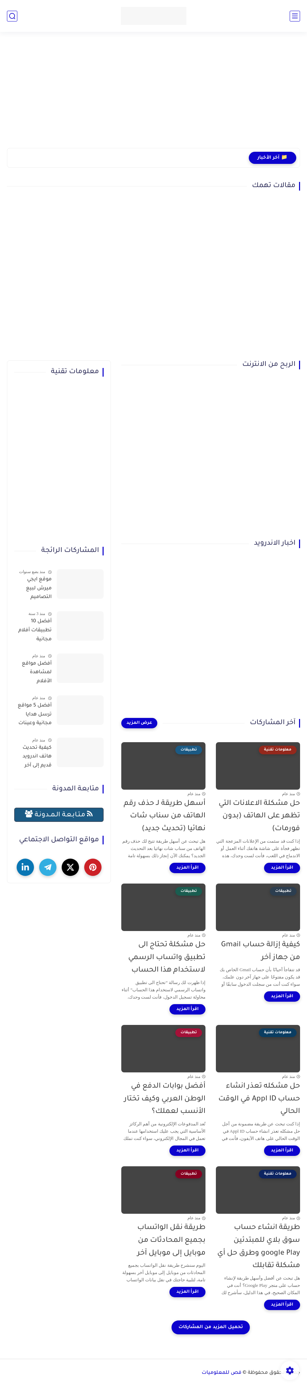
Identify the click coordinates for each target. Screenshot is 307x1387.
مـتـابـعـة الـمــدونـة (59, 814)
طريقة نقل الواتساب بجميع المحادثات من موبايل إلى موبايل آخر (171, 1240)
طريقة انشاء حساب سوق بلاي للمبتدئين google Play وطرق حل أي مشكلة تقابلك (258, 1247)
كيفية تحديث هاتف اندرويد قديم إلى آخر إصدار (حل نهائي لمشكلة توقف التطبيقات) (33, 758)
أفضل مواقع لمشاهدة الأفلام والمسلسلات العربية (36, 674)
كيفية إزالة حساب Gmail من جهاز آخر (260, 951)
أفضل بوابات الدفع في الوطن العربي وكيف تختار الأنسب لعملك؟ (164, 1099)
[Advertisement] (153, 94)
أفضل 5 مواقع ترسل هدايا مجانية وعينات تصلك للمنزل (35, 716)
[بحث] (12, 16)
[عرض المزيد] (139, 723)
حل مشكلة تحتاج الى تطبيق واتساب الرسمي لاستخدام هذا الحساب (166, 958)
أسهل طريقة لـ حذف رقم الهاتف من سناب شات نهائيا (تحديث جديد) (164, 816)
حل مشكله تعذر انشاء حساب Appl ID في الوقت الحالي (259, 1099)
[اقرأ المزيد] (282, 868)
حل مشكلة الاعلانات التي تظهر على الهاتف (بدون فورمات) (259, 816)
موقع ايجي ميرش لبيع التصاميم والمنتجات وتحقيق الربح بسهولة (36, 590)
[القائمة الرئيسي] (295, 16)
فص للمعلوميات (222, 1373)
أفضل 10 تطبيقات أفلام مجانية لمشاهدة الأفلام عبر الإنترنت (35, 631)
